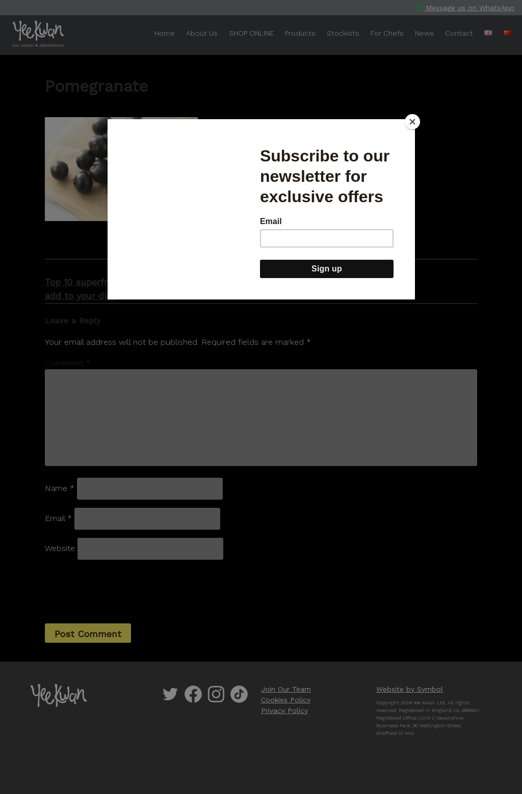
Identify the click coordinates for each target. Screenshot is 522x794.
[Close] (412, 121)
